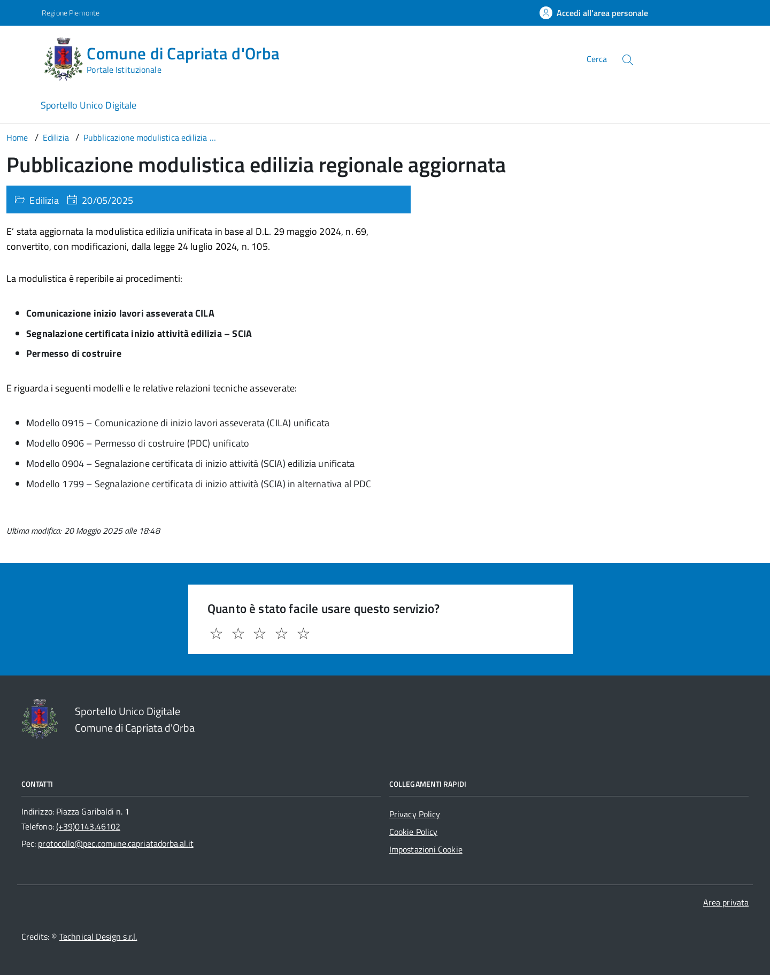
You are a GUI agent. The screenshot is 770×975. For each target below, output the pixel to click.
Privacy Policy (414, 814)
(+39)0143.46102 (88, 826)
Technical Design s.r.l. (98, 936)
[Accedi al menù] (23, 57)
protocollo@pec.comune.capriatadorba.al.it (115, 843)
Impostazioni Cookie (426, 849)
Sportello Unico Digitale (88, 105)
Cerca (597, 58)
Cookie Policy (413, 831)
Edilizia (43, 200)
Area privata (726, 902)
